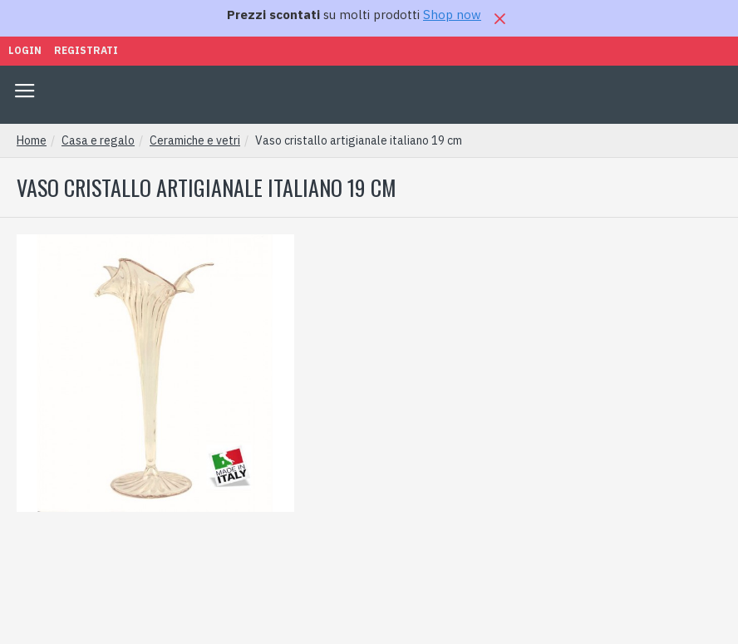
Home (32, 140)
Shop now (452, 14)
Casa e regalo (98, 140)
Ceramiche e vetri (195, 140)
